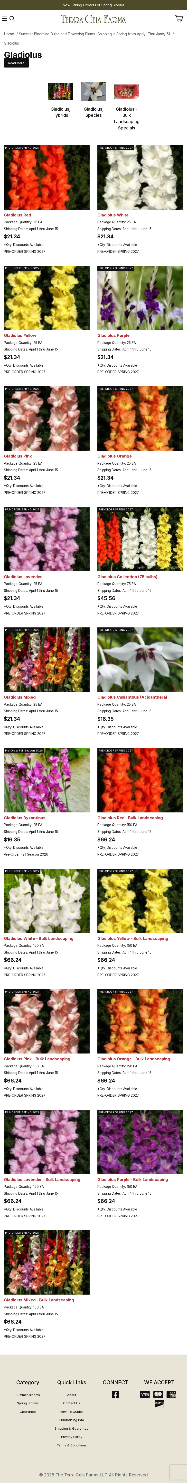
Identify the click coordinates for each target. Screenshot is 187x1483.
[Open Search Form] (12, 19)
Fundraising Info (71, 1420)
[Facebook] (115, 1396)
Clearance (28, 1412)
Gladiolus (11, 43)
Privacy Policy (71, 1437)
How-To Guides (72, 1412)
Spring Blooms (28, 1403)
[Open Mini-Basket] (181, 18)
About (71, 1395)
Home (9, 34)
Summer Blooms (28, 1395)
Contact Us (71, 1403)
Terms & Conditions (72, 1445)
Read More (16, 63)
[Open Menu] (4, 19)
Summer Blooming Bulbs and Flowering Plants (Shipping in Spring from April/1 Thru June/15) (94, 34)
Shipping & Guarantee (71, 1428)
